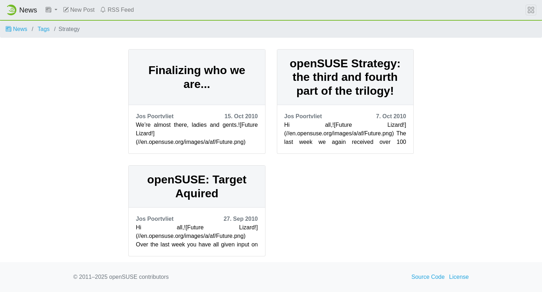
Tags (44, 29)
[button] (51, 10)
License (459, 277)
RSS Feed (117, 10)
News (16, 29)
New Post (79, 10)
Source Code (428, 277)
